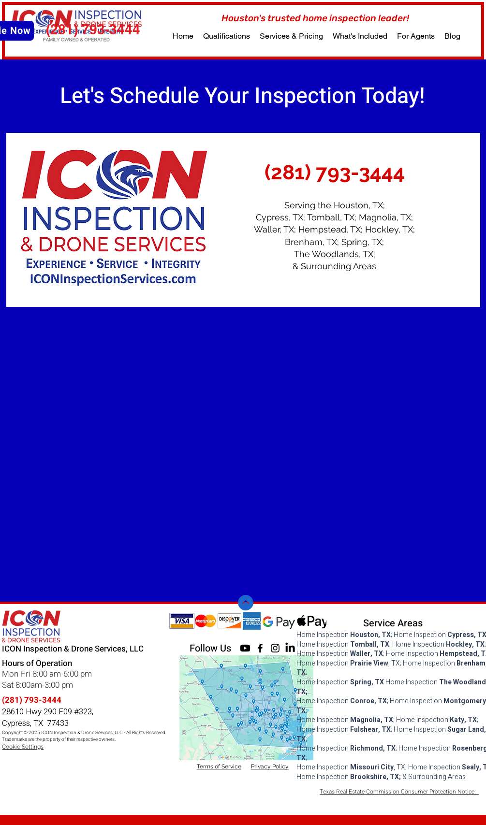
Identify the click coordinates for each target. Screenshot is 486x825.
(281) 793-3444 (31, 700)
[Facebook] (260, 648)
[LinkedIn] (290, 648)
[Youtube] (245, 648)
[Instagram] (275, 648)
